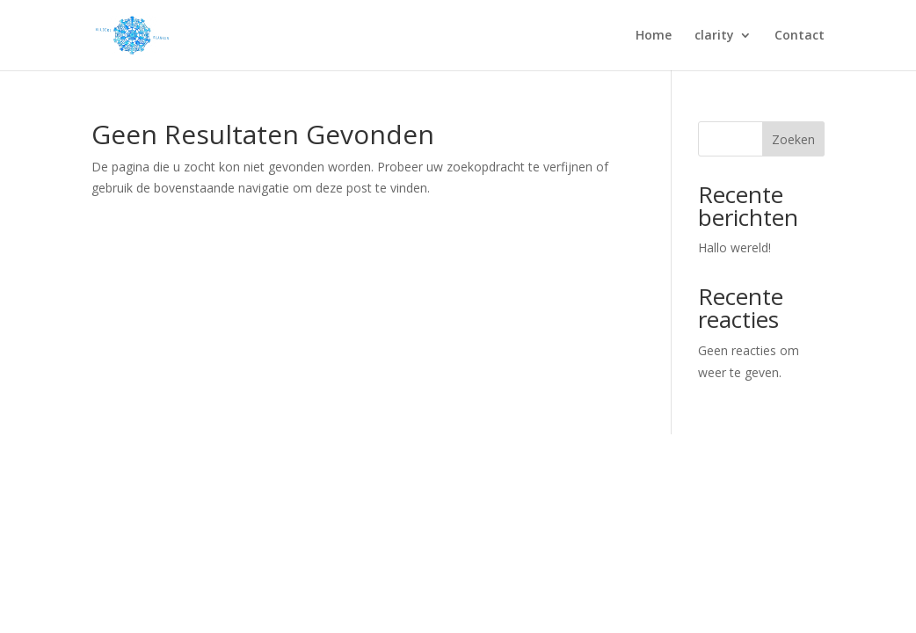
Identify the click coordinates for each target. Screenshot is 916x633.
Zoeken (793, 139)
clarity (714, 36)
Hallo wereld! (734, 247)
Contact (799, 36)
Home (654, 36)
